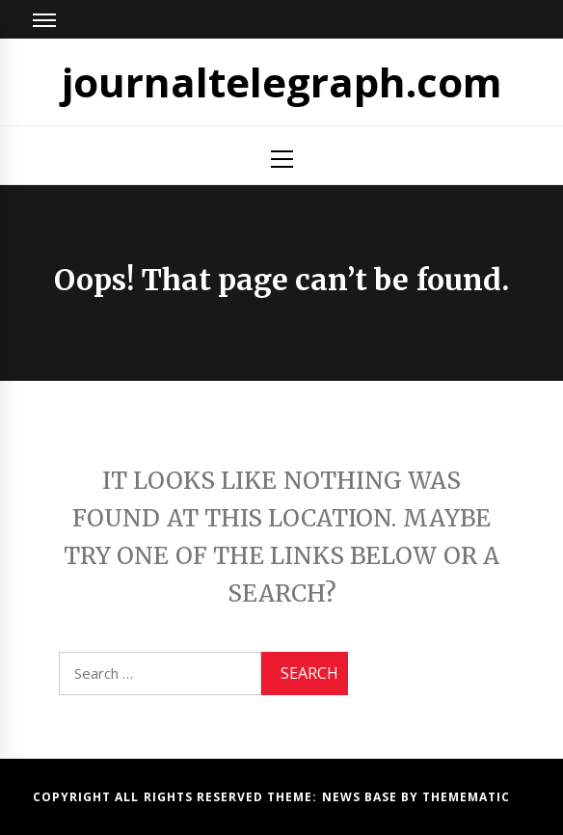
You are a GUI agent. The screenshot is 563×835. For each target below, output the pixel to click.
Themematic (466, 797)
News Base (362, 797)
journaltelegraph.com (282, 81)
